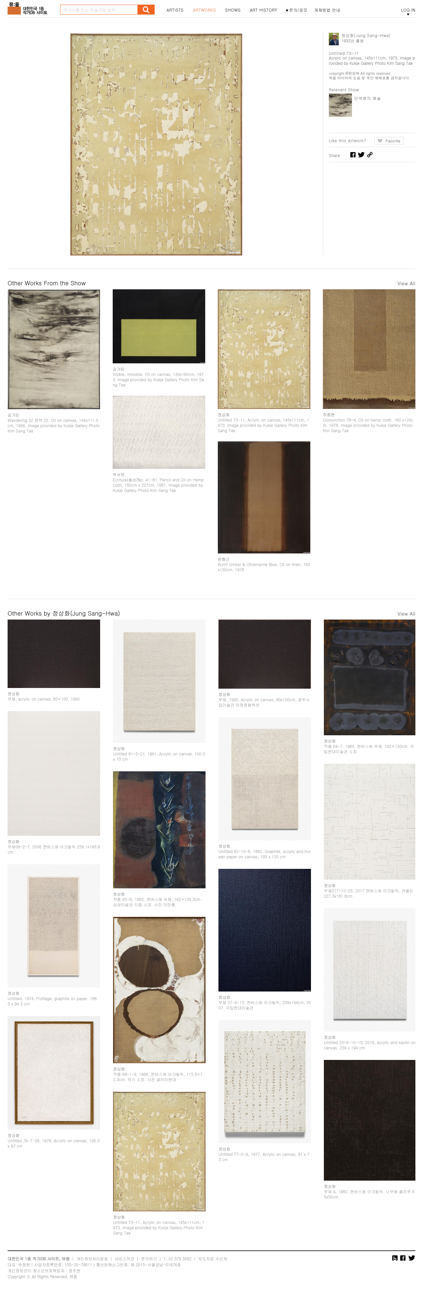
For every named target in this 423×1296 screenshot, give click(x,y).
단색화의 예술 (367, 98)
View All (406, 283)
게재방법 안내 (327, 10)
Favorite (393, 140)
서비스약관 (125, 1258)
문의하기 (149, 1258)
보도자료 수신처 (212, 1258)
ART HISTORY (264, 10)
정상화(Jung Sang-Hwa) (366, 35)
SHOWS (233, 10)
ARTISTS (175, 10)
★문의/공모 (296, 10)
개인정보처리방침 (92, 1258)
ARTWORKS (204, 10)
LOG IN (408, 10)
